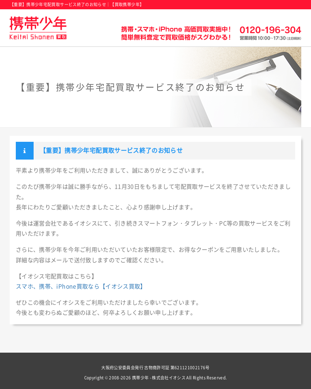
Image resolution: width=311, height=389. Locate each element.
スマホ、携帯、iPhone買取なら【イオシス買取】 (81, 286)
